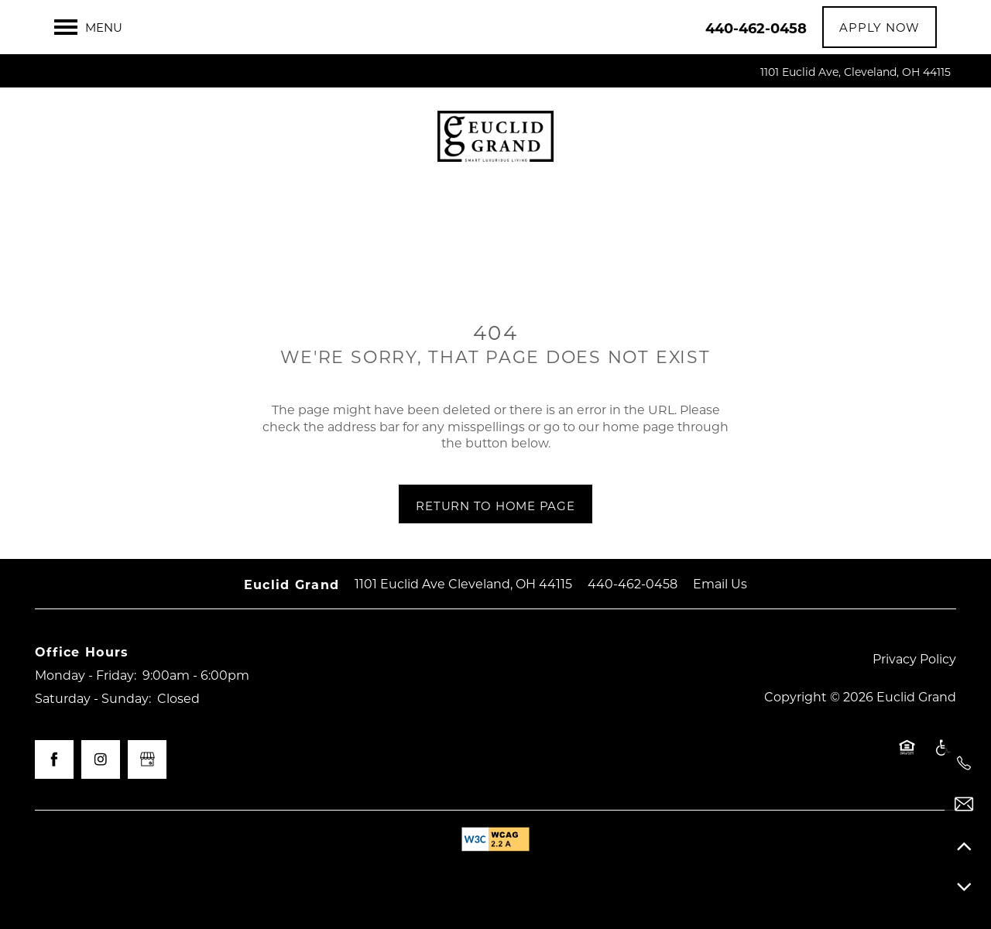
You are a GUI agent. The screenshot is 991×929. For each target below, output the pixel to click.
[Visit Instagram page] (100, 759)
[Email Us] (964, 804)
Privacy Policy (914, 658)
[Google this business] (147, 759)
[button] (879, 27)
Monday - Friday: (85, 675)
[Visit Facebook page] (54, 759)
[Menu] (88, 27)
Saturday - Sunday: (93, 698)
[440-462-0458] (964, 763)
